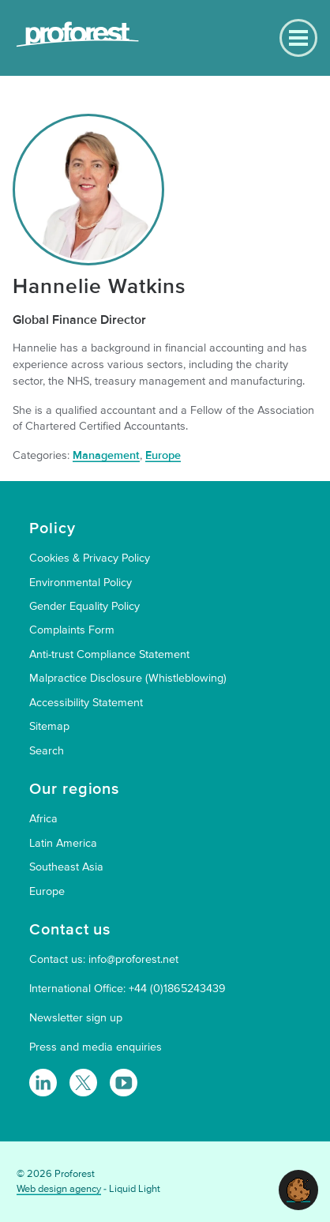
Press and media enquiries (95, 1047)
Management (106, 455)
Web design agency (59, 1189)
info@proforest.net (133, 959)
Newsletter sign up (75, 1018)
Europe (163, 455)
